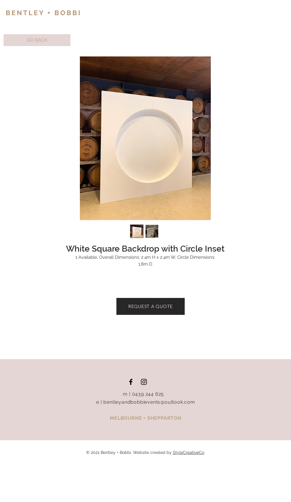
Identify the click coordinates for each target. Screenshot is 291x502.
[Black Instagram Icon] (144, 382)
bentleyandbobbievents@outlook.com (149, 402)
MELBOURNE (126, 418)
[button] (37, 40)
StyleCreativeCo (188, 452)
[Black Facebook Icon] (131, 382)
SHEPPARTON (164, 418)
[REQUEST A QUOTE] (150, 306)
